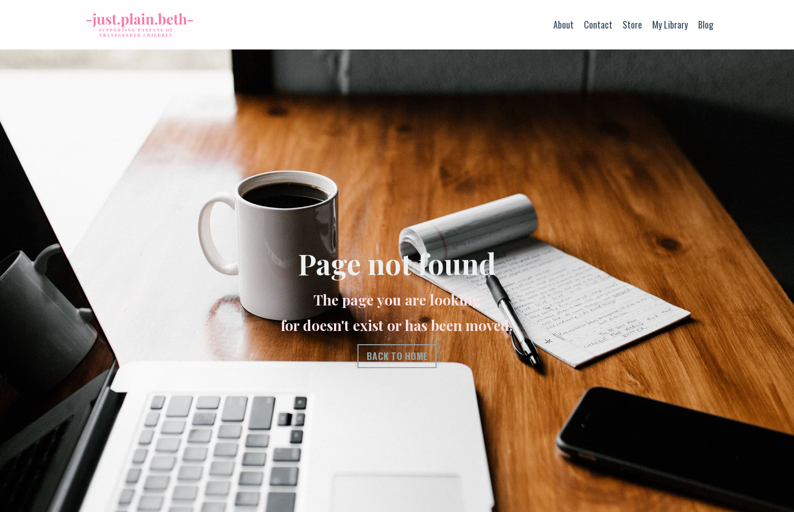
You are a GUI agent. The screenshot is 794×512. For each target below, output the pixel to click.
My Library (670, 24)
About (563, 24)
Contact (598, 24)
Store (632, 24)
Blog (705, 24)
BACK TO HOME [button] (397, 356)
